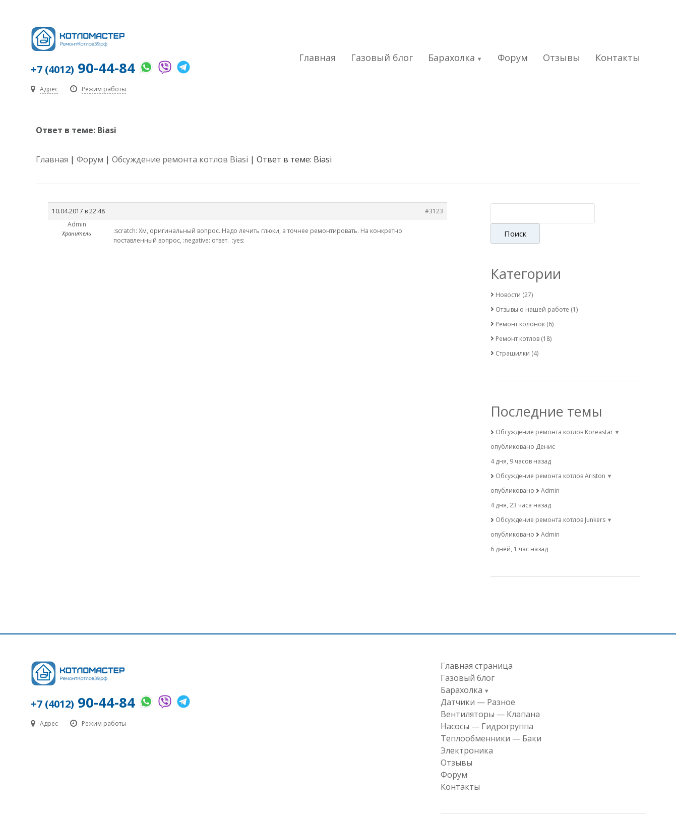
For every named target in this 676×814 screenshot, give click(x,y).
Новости (508, 274)
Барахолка (451, 57)
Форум (513, 57)
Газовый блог (382, 57)
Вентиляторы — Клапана (490, 694)
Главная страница (477, 646)
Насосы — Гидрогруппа (487, 706)
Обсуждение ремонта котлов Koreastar (554, 412)
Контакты (617, 57)
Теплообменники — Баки (491, 718)
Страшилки (513, 333)
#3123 (434, 211)
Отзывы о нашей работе (532, 289)
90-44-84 (83, 68)
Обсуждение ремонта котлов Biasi (180, 159)
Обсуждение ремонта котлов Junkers (550, 500)
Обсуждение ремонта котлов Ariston (550, 456)
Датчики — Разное (478, 682)
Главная (317, 57)
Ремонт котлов (517, 318)
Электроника (467, 730)
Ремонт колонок (520, 304)
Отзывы (561, 57)
